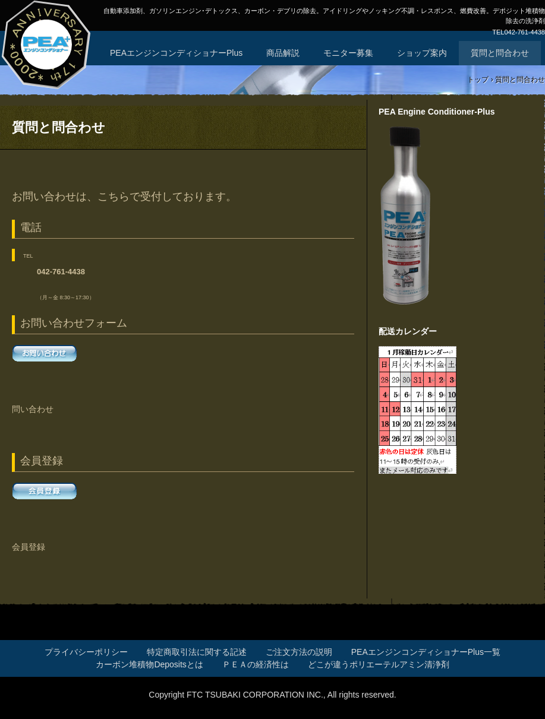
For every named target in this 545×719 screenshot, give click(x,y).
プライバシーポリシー (86, 652)
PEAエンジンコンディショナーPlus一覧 (425, 652)
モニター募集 (348, 53)
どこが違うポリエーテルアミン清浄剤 (378, 664)
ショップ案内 (422, 53)
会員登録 (28, 547)
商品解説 (283, 53)
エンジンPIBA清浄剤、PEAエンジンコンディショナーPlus (47, 47)
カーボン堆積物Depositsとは (149, 664)
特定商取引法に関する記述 (197, 652)
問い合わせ (32, 409)
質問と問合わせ (500, 53)
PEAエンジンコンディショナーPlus (176, 53)
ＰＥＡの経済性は (255, 664)
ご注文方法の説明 (299, 652)
